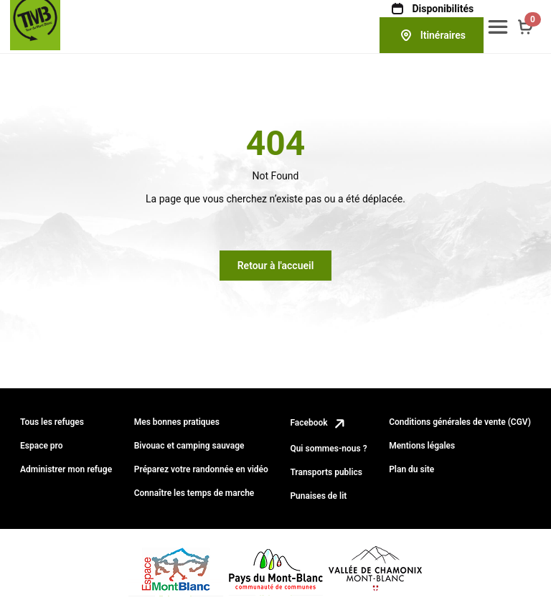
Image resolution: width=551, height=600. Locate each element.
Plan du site (411, 469)
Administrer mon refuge (66, 469)
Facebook (318, 423)
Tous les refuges (52, 422)
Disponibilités (431, 8)
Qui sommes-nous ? (328, 449)
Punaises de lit (318, 496)
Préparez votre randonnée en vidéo (201, 469)
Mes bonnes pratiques (177, 422)
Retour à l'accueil (275, 265)
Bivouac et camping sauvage (189, 446)
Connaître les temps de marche (194, 493)
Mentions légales (422, 446)
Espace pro (41, 446)
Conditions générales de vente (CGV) (460, 422)
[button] (498, 26)
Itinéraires (431, 35)
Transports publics (326, 472)
